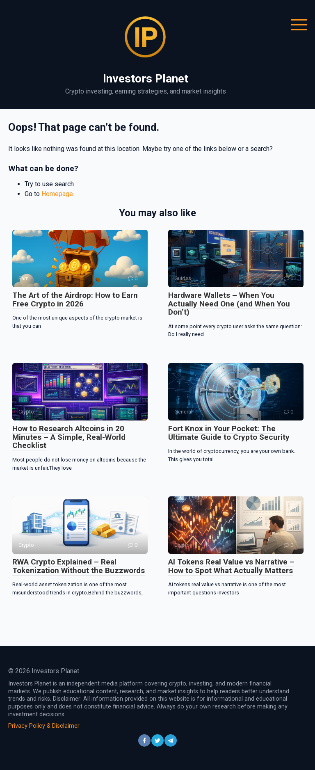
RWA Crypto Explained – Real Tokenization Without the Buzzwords (78, 566)
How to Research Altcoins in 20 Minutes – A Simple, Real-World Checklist (69, 437)
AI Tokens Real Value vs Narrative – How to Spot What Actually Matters (231, 566)
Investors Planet (145, 78)
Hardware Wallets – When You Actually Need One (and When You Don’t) (229, 303)
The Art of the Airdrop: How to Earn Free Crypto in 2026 (75, 299)
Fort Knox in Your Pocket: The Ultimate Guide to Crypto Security (229, 433)
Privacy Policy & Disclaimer (44, 725)
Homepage (57, 194)
